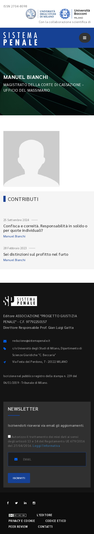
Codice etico (55, 521)
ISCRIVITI (19, 478)
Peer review (18, 526)
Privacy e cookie (22, 521)
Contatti (45, 526)
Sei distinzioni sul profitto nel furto (35, 254)
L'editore (44, 515)
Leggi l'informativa (46, 445)
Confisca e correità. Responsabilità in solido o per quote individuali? (45, 228)
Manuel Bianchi (14, 236)
